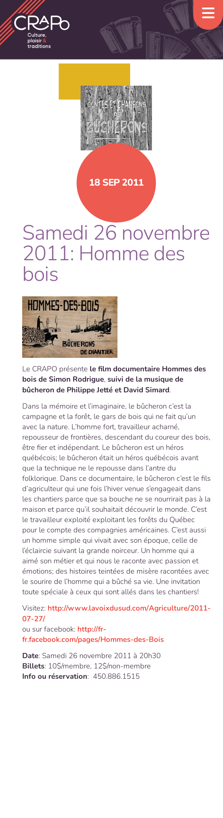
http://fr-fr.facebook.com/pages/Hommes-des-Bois (93, 634)
